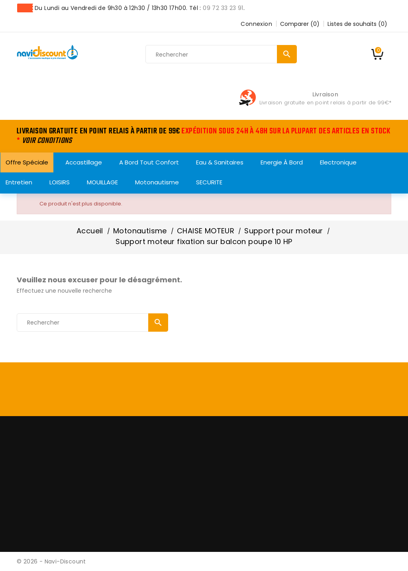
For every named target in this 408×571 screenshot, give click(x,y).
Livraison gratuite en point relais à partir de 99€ (324, 102)
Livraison (325, 94)
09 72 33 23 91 (223, 8)
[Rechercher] (221, 54)
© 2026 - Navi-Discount (51, 561)
